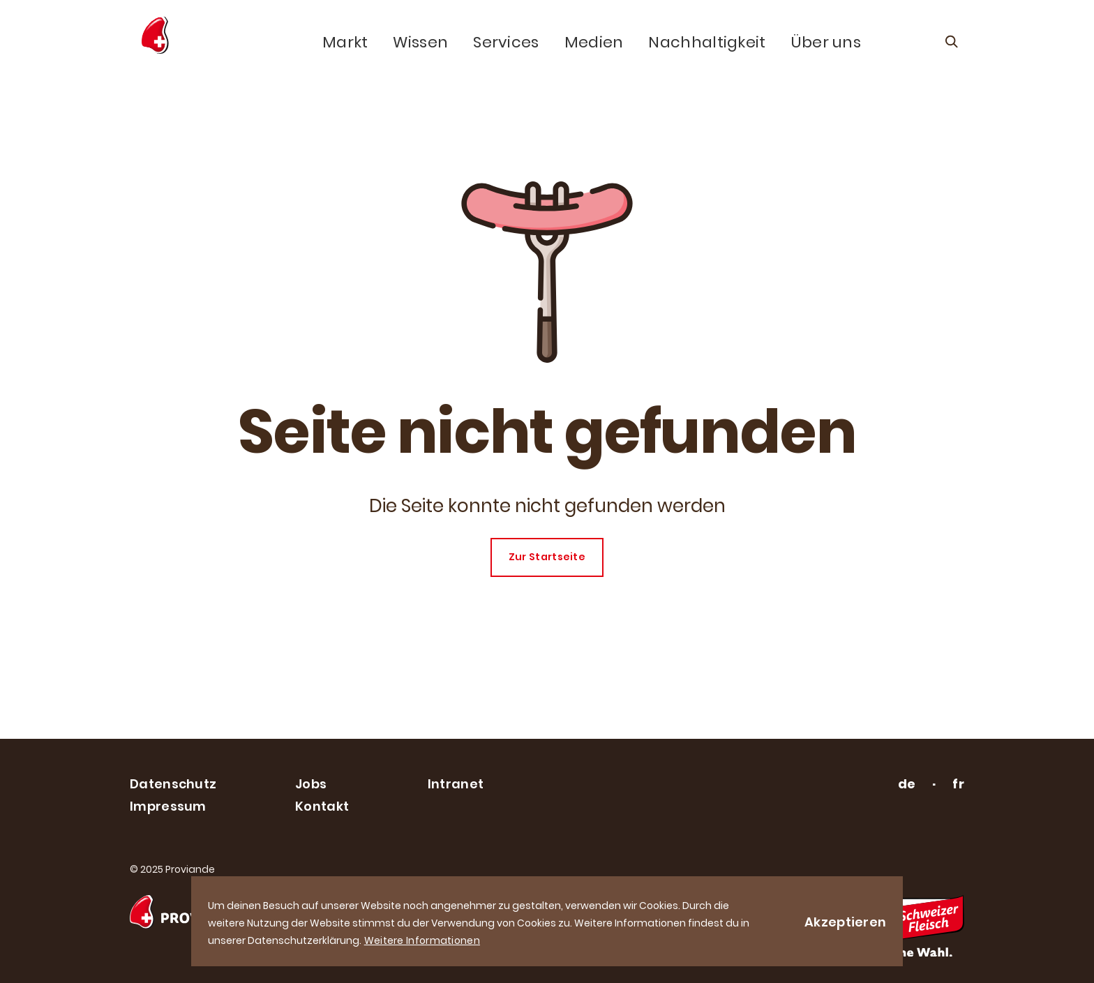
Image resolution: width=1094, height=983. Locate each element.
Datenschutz (173, 784)
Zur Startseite (547, 557)
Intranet (456, 784)
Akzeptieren (845, 922)
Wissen (420, 42)
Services (506, 42)
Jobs (311, 784)
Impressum (168, 806)
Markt (345, 42)
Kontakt (322, 806)
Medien (594, 42)
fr (958, 784)
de (907, 784)
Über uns (826, 42)
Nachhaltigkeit (706, 42)
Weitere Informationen (422, 940)
